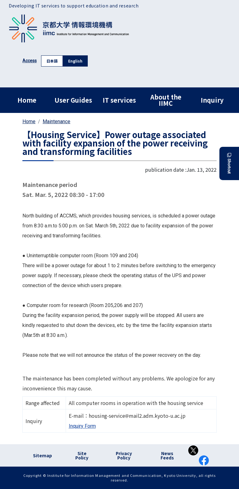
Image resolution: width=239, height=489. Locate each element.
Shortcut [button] (229, 163)
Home (26, 100)
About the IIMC (165, 100)
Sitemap (42, 455)
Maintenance (56, 121)
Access (29, 60)
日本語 (52, 60)
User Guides (73, 100)
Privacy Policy (124, 455)
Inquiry (212, 100)
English (75, 60)
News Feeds (167, 455)
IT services (119, 100)
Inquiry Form (82, 426)
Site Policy (81, 455)
